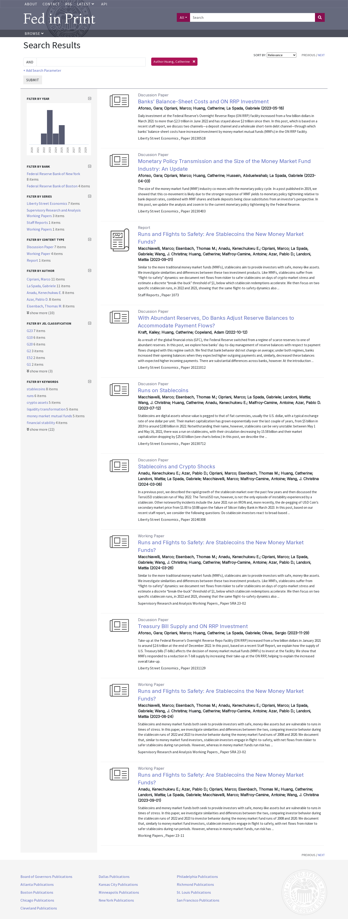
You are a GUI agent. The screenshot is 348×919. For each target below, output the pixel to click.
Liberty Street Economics (47, 203)
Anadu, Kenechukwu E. (44, 292)
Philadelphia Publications (197, 876)
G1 (29, 364)
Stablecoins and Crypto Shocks (176, 466)
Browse (34, 33)
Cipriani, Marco (39, 279)
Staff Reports (38, 222)
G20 (30, 344)
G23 (30, 330)
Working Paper (39, 253)
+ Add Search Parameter (42, 70)
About (31, 4)
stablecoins (36, 389)
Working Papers (40, 229)
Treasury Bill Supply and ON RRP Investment (193, 626)
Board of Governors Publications (46, 876)
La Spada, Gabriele (42, 286)
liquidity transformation (46, 409)
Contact (51, 4)
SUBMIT (32, 80)
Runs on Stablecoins (163, 390)
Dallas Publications (114, 876)
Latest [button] (86, 4)
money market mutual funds (50, 416)
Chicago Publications (37, 900)
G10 (30, 337)
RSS (68, 4)
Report (33, 260)
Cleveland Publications (38, 908)
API (104, 4)
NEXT (321, 55)
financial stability (41, 422)
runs (30, 395)
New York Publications (116, 900)
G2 (29, 351)
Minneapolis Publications (119, 892)
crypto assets (38, 402)
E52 (30, 357)
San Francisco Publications (198, 900)
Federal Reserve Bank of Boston (52, 186)
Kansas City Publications (118, 884)
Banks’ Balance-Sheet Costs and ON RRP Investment (203, 101)
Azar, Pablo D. (38, 299)
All (182, 17)
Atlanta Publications (37, 884)
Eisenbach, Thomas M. (45, 306)
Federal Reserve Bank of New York (53, 173)
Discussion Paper (40, 246)
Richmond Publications (195, 884)
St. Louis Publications (194, 892)
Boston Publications (36, 892)
